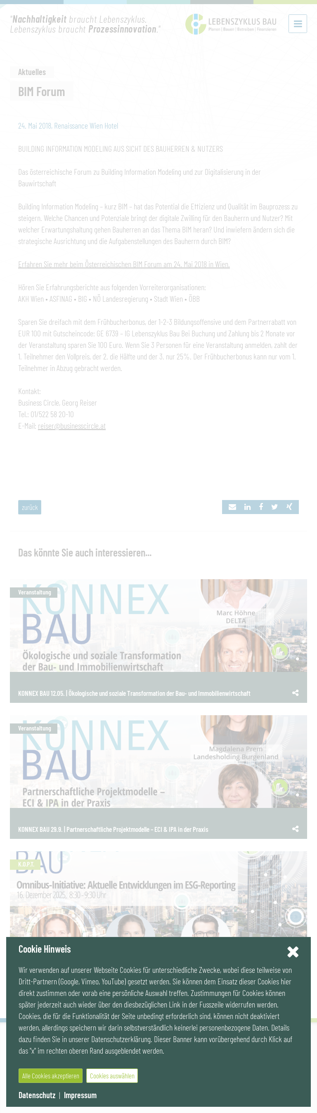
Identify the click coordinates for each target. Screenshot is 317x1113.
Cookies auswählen (112, 1075)
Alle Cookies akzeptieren (50, 1075)
